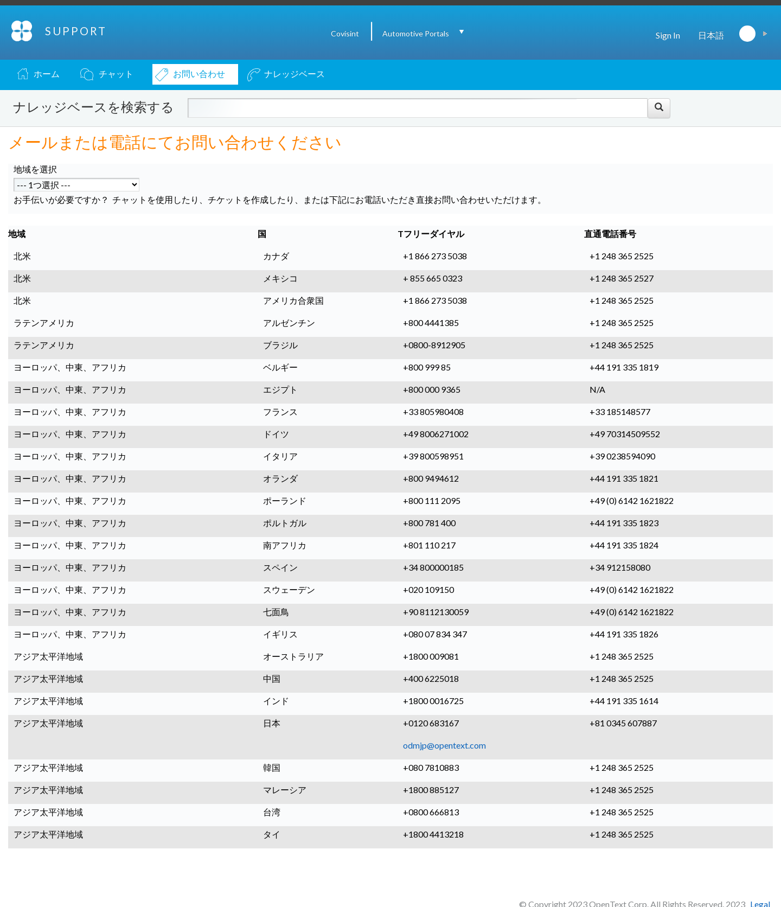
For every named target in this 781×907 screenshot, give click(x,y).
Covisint (345, 33)
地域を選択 (35, 169)
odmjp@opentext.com (444, 745)
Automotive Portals (415, 33)
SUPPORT (76, 30)
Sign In (668, 35)
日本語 (711, 35)
